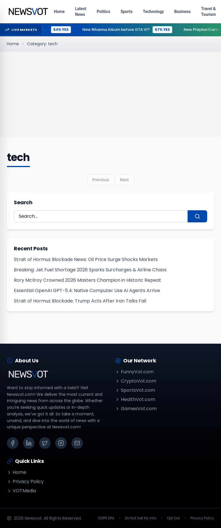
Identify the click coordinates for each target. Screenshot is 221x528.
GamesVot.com (136, 408)
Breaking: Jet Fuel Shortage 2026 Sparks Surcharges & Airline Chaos (90, 269)
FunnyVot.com (134, 371)
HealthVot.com (135, 399)
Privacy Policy (25, 481)
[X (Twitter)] (45, 443)
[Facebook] (12, 443)
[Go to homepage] (28, 11)
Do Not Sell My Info (140, 518)
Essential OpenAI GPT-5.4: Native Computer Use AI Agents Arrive (87, 290)
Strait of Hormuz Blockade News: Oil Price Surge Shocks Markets (86, 259)
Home (13, 44)
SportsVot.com (135, 390)
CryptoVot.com (135, 381)
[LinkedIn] (29, 443)
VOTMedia (21, 490)
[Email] (77, 443)
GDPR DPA (106, 518)
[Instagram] (61, 443)
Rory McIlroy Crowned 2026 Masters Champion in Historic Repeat (87, 280)
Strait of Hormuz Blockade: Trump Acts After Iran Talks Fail (80, 301)
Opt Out (173, 518)
